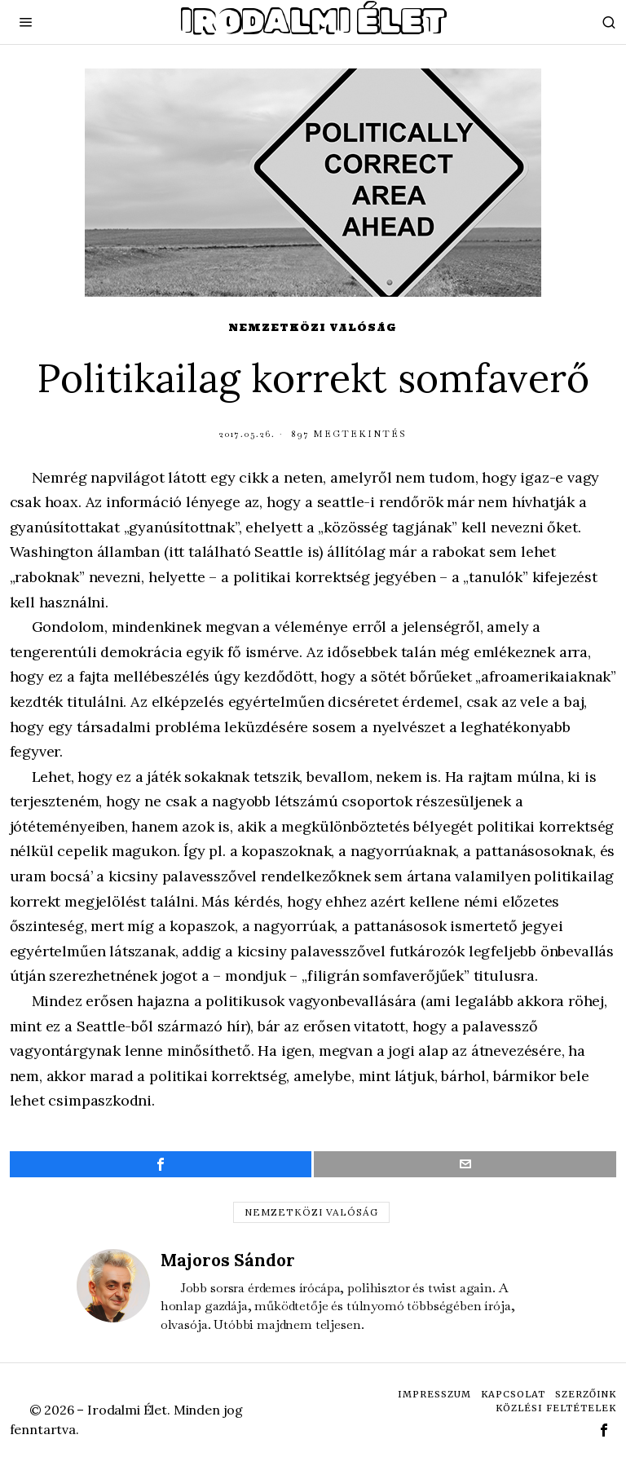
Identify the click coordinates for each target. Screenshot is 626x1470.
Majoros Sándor (228, 1260)
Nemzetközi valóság (312, 327)
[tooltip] (161, 1164)
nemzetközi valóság (311, 1212)
